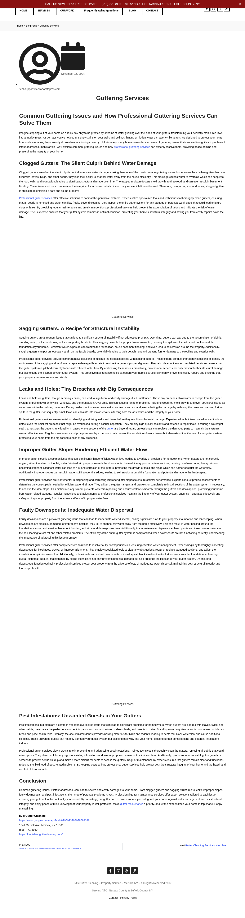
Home (20, 25)
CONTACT (152, 10)
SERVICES (44, 10)
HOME (23, 10)
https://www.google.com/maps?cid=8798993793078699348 (54, 820)
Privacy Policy (128, 897)
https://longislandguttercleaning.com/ (41, 834)
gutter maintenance (131, 803)
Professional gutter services (35, 198)
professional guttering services (132, 146)
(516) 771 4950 (111, 4)
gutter (110, 428)
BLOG (132, 10)
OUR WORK (67, 10)
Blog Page (31, 25)
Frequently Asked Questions (101, 10)
